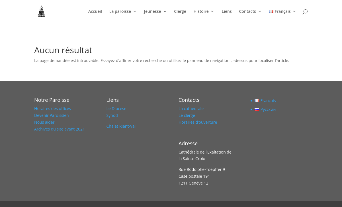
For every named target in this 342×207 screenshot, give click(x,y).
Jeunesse (152, 11)
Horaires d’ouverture (198, 122)
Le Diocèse (116, 108)
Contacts (247, 11)
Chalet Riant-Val (121, 126)
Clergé (180, 11)
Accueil (95, 11)
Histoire (201, 11)
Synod (112, 115)
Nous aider (44, 122)
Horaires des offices (52, 108)
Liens (227, 11)
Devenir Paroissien (51, 115)
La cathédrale (191, 108)
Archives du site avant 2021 (59, 129)
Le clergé (187, 115)
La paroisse (120, 11)
